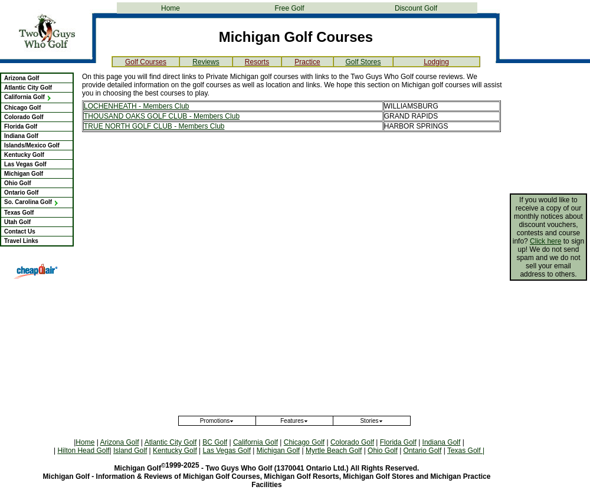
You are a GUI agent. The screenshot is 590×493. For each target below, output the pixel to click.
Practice (307, 62)
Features (294, 421)
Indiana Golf (21, 136)
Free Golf (289, 8)
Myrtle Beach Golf (334, 450)
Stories (371, 421)
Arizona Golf (21, 78)
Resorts (257, 62)
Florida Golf (20, 126)
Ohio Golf (17, 183)
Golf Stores (363, 62)
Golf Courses (145, 62)
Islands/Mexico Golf (32, 145)
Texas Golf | (465, 450)
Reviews (205, 62)
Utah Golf (17, 222)
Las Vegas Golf (25, 164)
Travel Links (21, 241)
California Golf (28, 97)
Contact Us (19, 231)
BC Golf (214, 442)
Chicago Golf (22, 107)
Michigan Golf (23, 173)
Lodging (436, 62)
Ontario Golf (21, 192)
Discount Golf (416, 8)
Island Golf (130, 450)
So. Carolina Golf (31, 202)
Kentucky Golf (24, 155)
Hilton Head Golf (83, 450)
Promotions (217, 421)
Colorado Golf (24, 117)
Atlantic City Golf (28, 87)
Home (170, 8)
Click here (545, 241)
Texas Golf (19, 212)
